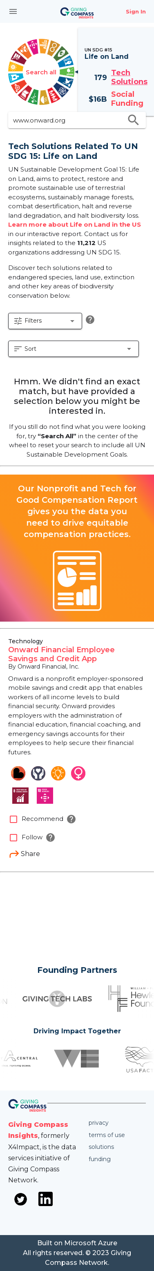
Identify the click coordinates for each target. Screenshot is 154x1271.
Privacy (99, 1122)
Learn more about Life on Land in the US (74, 224)
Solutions (101, 1147)
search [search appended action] (133, 120)
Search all (41, 72)
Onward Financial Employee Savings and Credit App (61, 654)
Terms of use (107, 1135)
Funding (100, 1159)
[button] (45, 321)
